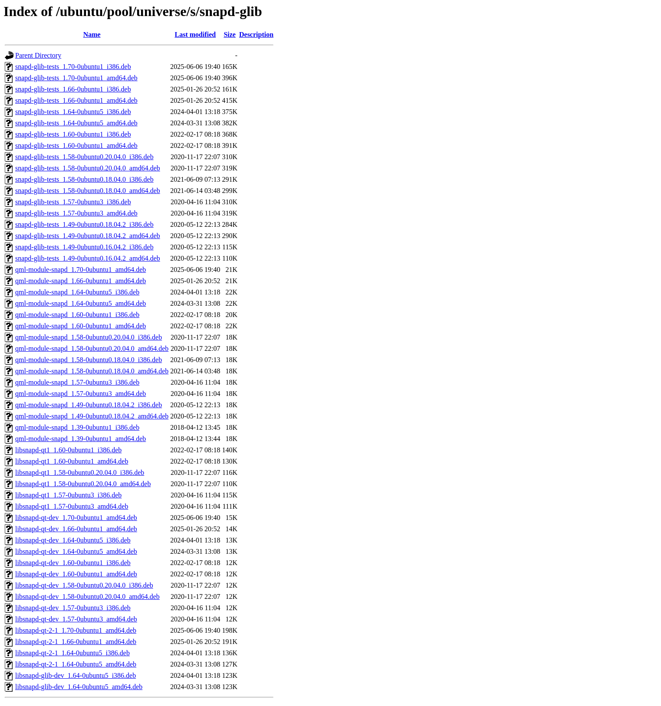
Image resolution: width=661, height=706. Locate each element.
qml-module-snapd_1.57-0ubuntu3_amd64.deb (80, 393)
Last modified (195, 34)
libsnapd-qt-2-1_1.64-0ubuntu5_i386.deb (72, 653)
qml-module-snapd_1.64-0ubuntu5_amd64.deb (80, 303)
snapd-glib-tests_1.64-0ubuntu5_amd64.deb (76, 123)
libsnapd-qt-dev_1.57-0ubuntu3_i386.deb (73, 607)
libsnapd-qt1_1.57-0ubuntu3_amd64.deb (71, 506)
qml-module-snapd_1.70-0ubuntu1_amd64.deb (80, 269)
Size (230, 34)
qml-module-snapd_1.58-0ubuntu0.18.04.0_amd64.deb (91, 371)
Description (256, 34)
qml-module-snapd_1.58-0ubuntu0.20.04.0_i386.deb (88, 337)
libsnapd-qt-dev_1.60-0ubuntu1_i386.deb (73, 562)
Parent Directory (38, 55)
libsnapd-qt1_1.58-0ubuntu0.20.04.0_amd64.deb (83, 483)
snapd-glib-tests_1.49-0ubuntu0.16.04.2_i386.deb (84, 247)
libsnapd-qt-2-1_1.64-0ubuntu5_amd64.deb (75, 664)
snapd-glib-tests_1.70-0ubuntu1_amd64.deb (76, 78)
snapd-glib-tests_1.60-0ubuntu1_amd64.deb (76, 145)
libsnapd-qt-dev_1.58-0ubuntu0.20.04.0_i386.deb (84, 585)
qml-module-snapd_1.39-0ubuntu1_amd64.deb (80, 438)
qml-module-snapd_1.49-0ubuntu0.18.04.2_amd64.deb (91, 416)
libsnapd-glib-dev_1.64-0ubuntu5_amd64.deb (78, 686)
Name (92, 34)
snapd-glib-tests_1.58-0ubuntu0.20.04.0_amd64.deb (87, 168)
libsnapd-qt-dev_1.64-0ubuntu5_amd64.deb (76, 551)
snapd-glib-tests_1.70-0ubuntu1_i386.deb (73, 66)
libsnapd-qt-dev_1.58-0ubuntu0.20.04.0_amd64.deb (87, 596)
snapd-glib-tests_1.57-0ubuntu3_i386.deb (73, 202)
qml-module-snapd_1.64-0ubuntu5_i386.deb (77, 292)
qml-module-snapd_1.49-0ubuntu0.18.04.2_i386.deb (88, 405)
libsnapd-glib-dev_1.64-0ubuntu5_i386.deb (75, 675)
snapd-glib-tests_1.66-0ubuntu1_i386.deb (73, 89)
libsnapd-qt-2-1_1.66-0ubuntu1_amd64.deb (75, 641)
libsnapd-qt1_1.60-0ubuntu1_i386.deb (68, 450)
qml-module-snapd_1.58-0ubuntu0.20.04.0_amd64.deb (91, 348)
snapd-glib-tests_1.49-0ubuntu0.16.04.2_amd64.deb (87, 258)
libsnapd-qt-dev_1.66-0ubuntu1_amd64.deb (76, 529)
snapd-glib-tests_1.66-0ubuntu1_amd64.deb (76, 100)
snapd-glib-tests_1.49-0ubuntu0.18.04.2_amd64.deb (87, 235)
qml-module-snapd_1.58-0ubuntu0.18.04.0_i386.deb (88, 359)
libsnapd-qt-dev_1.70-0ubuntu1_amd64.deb (76, 517)
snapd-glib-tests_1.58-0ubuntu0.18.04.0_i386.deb (84, 179)
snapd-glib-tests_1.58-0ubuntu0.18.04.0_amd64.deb (87, 190)
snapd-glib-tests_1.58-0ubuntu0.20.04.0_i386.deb (84, 156)
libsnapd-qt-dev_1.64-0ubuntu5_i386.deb (73, 540)
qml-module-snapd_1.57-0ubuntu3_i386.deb (77, 382)
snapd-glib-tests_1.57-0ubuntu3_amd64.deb (76, 213)
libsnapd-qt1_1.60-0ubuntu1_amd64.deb (71, 461)
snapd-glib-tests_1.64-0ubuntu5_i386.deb (73, 111)
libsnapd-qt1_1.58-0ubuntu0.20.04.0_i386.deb (79, 472)
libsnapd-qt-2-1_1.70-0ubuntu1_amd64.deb (75, 630)
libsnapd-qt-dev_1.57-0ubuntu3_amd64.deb (76, 619)
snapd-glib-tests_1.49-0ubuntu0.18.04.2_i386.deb (84, 224)
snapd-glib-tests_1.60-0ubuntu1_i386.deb (73, 134)
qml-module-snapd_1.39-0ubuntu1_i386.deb (77, 427)
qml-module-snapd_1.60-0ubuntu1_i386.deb (77, 314)
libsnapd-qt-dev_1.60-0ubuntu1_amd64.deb (76, 574)
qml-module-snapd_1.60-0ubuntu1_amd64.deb (80, 326)
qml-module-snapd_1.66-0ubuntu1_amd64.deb (80, 280)
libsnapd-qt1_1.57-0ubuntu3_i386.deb (68, 495)
